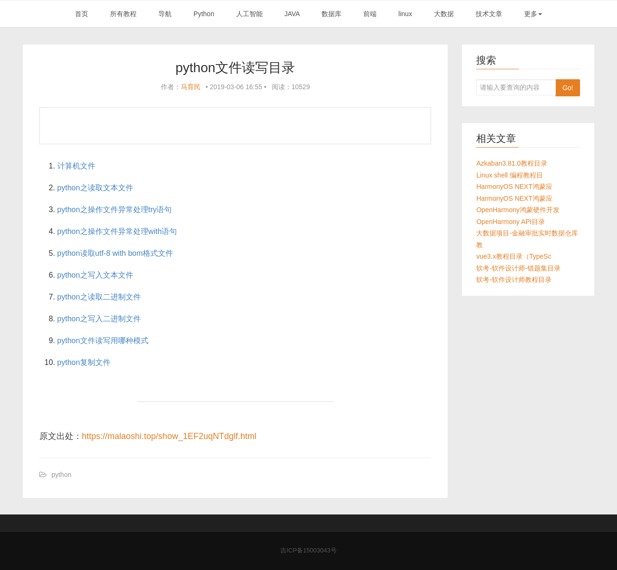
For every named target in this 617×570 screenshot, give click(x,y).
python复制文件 (84, 362)
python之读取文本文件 (95, 188)
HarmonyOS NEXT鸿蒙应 (514, 186)
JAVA (292, 14)
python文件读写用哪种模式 (102, 340)
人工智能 (249, 14)
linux (405, 14)
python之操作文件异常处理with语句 (117, 231)
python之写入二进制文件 (99, 319)
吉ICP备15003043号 (308, 550)
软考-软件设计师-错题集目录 (518, 268)
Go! (567, 88)
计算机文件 (76, 166)
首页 (81, 14)
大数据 (444, 14)
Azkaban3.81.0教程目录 (511, 163)
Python (203, 14)
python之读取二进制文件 (99, 297)
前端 (370, 14)
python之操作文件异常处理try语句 (114, 210)
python (61, 474)
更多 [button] (533, 14)
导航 (165, 14)
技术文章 (489, 14)
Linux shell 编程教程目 (509, 175)
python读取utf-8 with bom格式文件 (115, 253)
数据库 (331, 14)
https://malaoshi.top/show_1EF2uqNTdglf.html (169, 436)
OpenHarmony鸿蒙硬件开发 (517, 210)
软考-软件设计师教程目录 (514, 279)
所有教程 (123, 14)
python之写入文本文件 (95, 275)
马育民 (191, 87)
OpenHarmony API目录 (510, 221)
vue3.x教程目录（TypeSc (513, 256)
